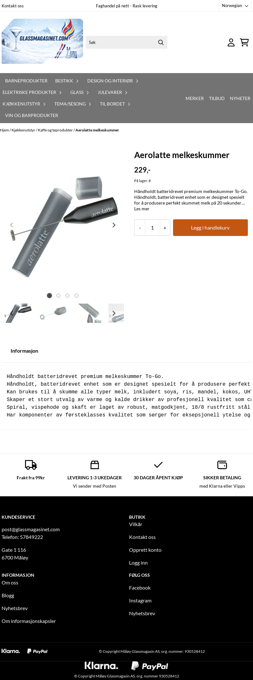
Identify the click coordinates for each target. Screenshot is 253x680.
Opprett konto (145, 550)
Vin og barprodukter (31, 115)
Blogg (8, 595)
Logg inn (138, 562)
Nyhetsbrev (15, 608)
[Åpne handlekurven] (244, 42)
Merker (195, 98)
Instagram (140, 600)
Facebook (140, 587)
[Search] (160, 42)
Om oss (10, 582)
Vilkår (135, 524)
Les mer (142, 208)
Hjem (5, 130)
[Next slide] (114, 225)
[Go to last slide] (12, 313)
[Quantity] (152, 227)
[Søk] (126, 42)
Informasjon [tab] (24, 351)
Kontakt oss (13, 5)
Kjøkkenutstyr (24, 130)
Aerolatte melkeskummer (97, 130)
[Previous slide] (12, 225)
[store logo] (42, 42)
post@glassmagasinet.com (31, 529)
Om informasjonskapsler (29, 621)
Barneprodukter (26, 80)
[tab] (49, 295)
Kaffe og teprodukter (56, 130)
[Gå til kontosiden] (231, 42)
